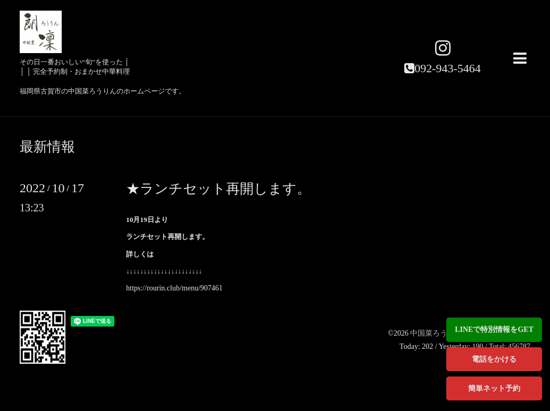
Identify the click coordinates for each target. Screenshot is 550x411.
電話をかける (494, 359)
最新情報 (47, 147)
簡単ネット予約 (494, 388)
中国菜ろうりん (437, 333)
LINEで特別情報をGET (494, 329)
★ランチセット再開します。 (218, 188)
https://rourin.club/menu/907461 (174, 288)
